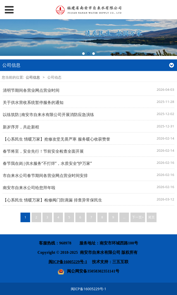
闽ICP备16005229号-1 (88, 288)
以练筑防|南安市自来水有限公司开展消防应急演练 (48, 114)
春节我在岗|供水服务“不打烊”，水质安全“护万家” (47, 163)
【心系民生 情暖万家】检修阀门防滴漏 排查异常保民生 (52, 200)
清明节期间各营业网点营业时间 (31, 90)
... (124, 217)
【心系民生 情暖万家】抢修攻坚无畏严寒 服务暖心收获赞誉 (56, 139)
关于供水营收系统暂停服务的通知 (33, 102)
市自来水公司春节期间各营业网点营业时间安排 (45, 175)
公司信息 (33, 77)
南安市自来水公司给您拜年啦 (29, 187)
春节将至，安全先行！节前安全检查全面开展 (43, 151)
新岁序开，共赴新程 (21, 127)
